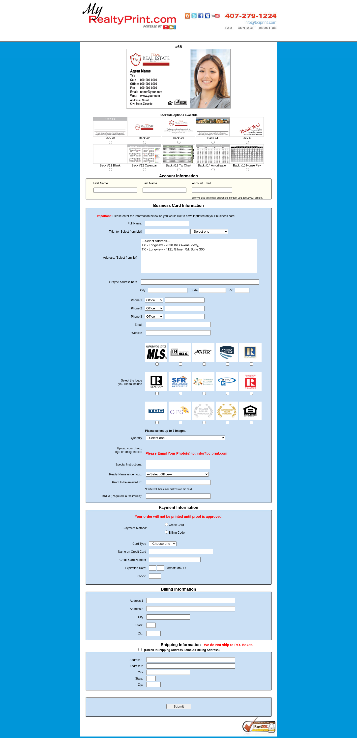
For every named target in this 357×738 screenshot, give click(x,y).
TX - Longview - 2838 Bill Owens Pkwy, (199, 245)
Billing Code (177, 534)
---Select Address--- (199, 241)
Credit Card (176, 526)
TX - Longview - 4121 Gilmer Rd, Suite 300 (199, 249)
